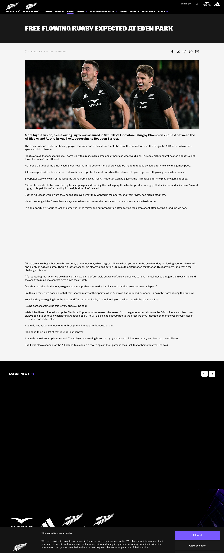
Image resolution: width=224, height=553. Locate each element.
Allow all (197, 511)
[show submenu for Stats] (167, 12)
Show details (179, 546)
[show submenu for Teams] (86, 12)
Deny (198, 532)
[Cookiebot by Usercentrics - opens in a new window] (20, 546)
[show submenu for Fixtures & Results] (116, 12)
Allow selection (197, 521)
